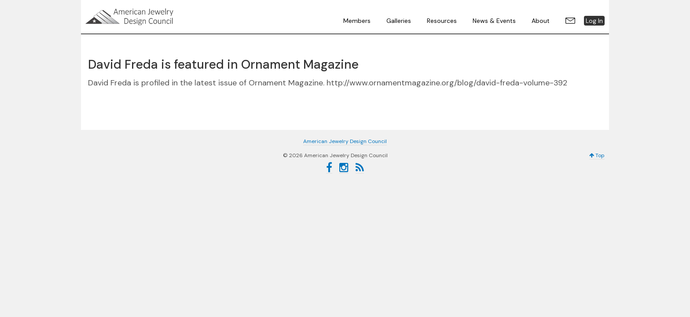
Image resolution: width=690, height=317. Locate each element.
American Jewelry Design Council (151, 16)
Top (597, 155)
